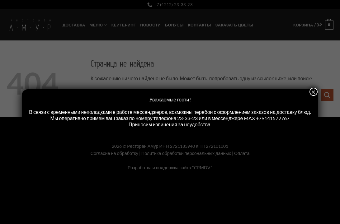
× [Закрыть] (313, 92)
